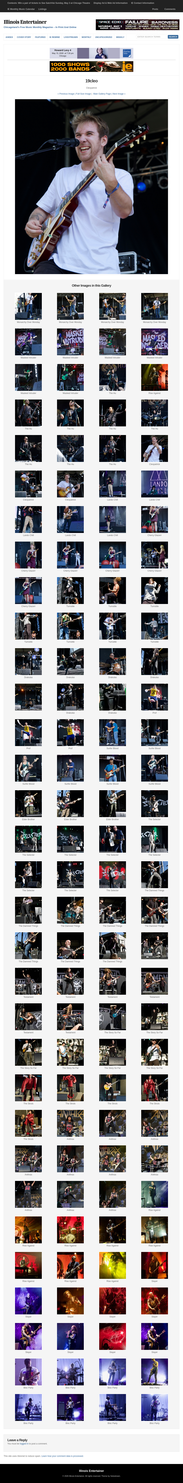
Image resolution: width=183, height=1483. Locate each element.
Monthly (86, 37)
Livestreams (71, 37)
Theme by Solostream (110, 1476)
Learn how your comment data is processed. (62, 1456)
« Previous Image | (67, 94)
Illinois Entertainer (25, 22)
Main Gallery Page (102, 94)
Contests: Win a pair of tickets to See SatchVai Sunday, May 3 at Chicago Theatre (49, 3)
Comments (169, 9)
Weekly (120, 37)
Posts (155, 9)
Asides (9, 37)
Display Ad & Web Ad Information (111, 3)
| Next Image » (118, 94)
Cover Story (24, 37)
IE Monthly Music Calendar (21, 9)
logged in (24, 1443)
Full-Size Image (83, 94)
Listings (42, 9)
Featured (40, 37)
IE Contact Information (142, 3)
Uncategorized (103, 37)
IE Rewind (55, 37)
